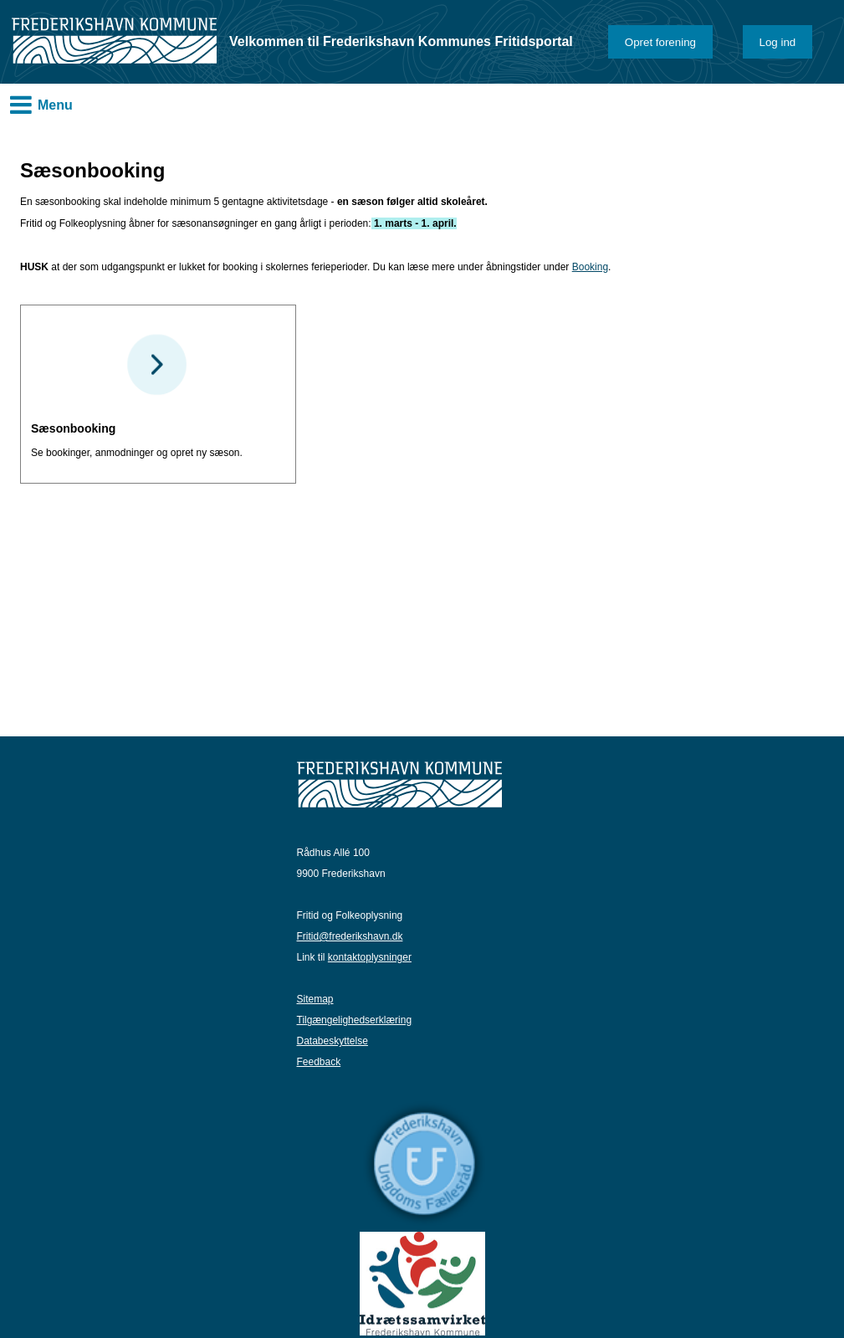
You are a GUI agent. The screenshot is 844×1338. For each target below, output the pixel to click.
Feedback (319, 1062)
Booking (590, 267)
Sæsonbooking (73, 428)
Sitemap (315, 999)
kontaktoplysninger (370, 957)
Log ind (778, 42)
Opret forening (660, 42)
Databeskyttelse (332, 1041)
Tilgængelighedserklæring (354, 1020)
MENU (20, 104)
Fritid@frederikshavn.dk (350, 936)
